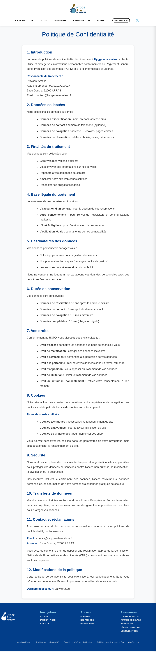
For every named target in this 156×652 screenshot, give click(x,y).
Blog (44, 21)
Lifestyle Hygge (129, 632)
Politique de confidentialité (47, 643)
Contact (102, 21)
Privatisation (81, 21)
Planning (60, 21)
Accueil (44, 617)
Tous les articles (130, 617)
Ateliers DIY (127, 625)
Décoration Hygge (130, 628)
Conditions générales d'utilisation (78, 643)
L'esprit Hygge (47, 621)
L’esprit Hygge (24, 21)
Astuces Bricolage (131, 621)
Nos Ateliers (121, 21)
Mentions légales (24, 643)
